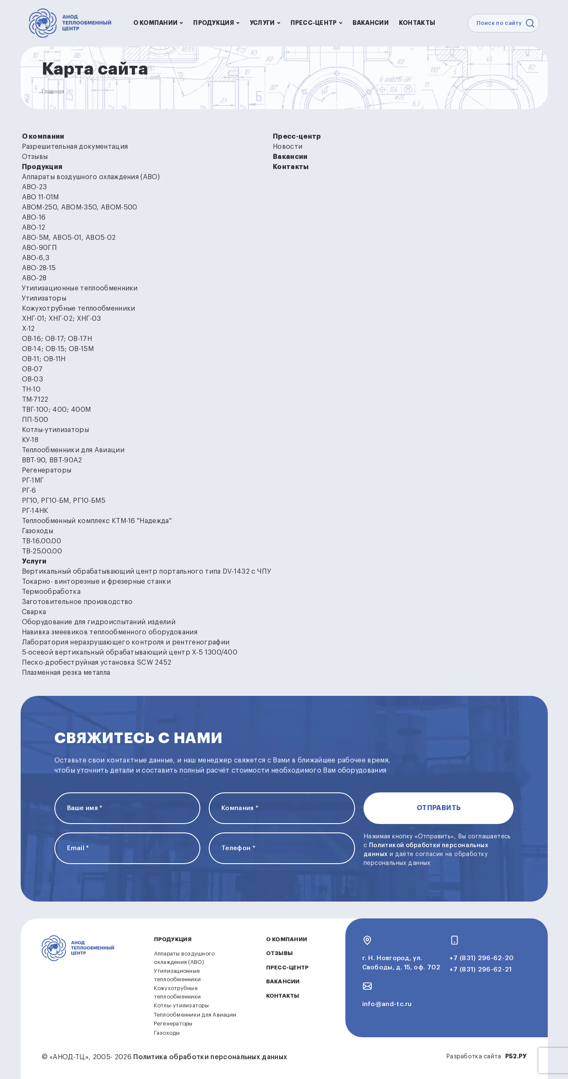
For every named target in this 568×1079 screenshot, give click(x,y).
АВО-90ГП (39, 247)
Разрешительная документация (75, 146)
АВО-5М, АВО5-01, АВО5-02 (69, 237)
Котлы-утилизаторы (55, 430)
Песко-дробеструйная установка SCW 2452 (97, 662)
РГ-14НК (35, 510)
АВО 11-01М (40, 197)
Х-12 (28, 328)
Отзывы (35, 156)
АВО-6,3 (36, 258)
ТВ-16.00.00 (42, 541)
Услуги (265, 23)
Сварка (34, 612)
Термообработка (51, 591)
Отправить (439, 808)
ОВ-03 (32, 379)
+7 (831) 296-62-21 (480, 969)
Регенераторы (47, 470)
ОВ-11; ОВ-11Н (44, 359)
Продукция (216, 23)
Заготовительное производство (77, 602)
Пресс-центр (316, 23)
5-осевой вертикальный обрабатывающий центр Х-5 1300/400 (130, 652)
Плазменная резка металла (66, 672)
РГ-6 (29, 490)
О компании (158, 23)
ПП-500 (35, 419)
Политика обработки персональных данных (210, 1057)
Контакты (417, 23)
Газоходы (38, 531)
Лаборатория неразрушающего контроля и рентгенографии (126, 642)
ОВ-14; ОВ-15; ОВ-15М (58, 349)
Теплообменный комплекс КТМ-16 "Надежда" (97, 521)
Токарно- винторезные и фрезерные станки (96, 581)
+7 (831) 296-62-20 (482, 958)
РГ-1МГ (33, 480)
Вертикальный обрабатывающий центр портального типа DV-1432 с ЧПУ (146, 571)
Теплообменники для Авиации (73, 450)
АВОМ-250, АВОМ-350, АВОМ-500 (79, 207)
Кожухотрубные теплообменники (78, 308)
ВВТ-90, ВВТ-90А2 (52, 460)
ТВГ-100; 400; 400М (56, 409)
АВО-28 (34, 278)
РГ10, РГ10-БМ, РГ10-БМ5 (63, 500)
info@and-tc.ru (387, 1004)
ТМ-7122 (35, 399)
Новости (287, 146)
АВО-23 (34, 187)
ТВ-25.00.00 (42, 551)
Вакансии (371, 23)
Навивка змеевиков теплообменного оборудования (109, 632)
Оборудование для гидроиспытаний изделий (98, 622)
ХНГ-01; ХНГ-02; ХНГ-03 (61, 318)
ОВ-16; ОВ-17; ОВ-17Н (57, 339)
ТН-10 (31, 389)
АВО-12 (34, 227)
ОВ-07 (32, 369)
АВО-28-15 (39, 268)
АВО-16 (34, 217)
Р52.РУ (516, 1056)
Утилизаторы (44, 298)
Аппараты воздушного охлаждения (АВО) (91, 177)
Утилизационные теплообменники (80, 288)
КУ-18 (30, 440)
